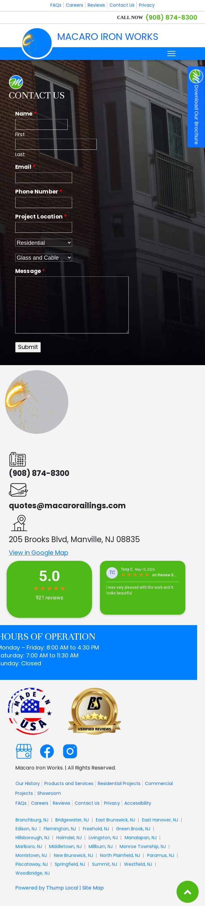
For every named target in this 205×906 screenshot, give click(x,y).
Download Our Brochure (196, 107)
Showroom (49, 793)
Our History (28, 783)
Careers (74, 5)
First (20, 134)
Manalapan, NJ (141, 837)
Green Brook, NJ (133, 829)
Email (25, 167)
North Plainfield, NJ (120, 855)
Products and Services (68, 783)
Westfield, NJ (138, 864)
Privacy (147, 5)
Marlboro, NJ (29, 846)
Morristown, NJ (31, 855)
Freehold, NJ (96, 829)
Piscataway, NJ (32, 864)
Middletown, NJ (65, 846)
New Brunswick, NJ (73, 855)
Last (20, 154)
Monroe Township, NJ (143, 846)
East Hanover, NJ (160, 820)
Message (30, 271)
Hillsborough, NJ (32, 837)
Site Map (93, 887)
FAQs (55, 5)
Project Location (41, 216)
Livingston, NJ (103, 837)
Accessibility (137, 803)
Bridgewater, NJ (72, 820)
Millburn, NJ (101, 846)
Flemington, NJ (60, 829)
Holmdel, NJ (69, 837)
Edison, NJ (26, 829)
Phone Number (39, 191)
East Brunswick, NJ (115, 820)
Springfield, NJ (70, 864)
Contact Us (121, 5)
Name (26, 113)
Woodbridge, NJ (33, 873)
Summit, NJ (104, 864)
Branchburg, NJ (32, 820)
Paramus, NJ (160, 855)
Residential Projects (119, 783)
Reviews (96, 5)
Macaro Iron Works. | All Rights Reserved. (65, 767)
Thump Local (62, 887)
